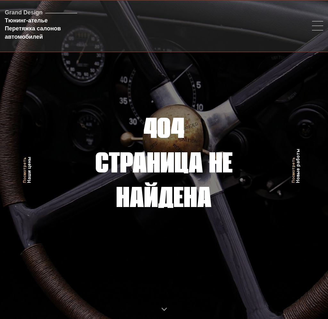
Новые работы (295, 159)
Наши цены (27, 159)
